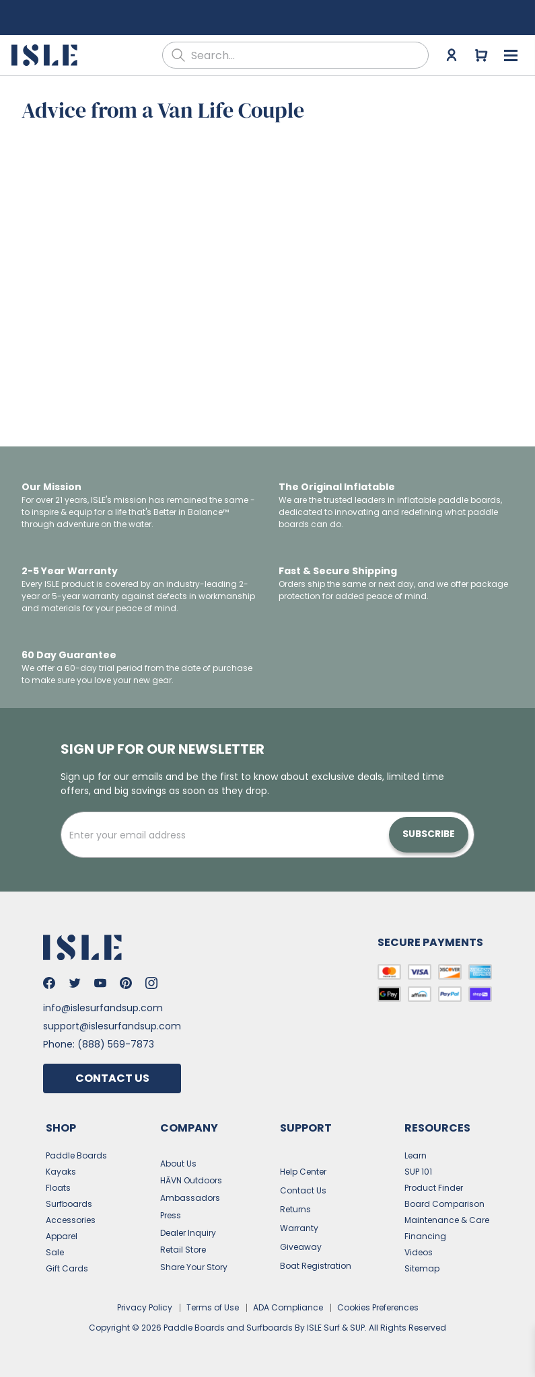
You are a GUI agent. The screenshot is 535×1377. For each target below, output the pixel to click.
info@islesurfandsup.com (103, 1008)
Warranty (299, 1228)
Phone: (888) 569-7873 (98, 1044)
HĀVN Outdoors (191, 1180)
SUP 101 (418, 1171)
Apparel (61, 1236)
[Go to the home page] (46, 55)
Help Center (303, 1171)
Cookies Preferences (378, 1307)
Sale (55, 1252)
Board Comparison (444, 1204)
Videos (418, 1252)
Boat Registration (315, 1265)
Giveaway (301, 1247)
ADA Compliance (288, 1307)
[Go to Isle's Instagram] (151, 983)
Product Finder (433, 1187)
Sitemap (421, 1268)
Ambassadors (190, 1198)
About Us (178, 1163)
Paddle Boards (76, 1155)
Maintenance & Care (446, 1220)
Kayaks (61, 1171)
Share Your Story (193, 1267)
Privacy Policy (144, 1307)
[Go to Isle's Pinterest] (126, 983)
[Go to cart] (481, 55)
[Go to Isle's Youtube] (100, 983)
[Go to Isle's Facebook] (49, 983)
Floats (58, 1187)
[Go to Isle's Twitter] (75, 983)
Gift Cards (67, 1268)
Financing (425, 1236)
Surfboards (69, 1204)
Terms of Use (212, 1307)
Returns (295, 1209)
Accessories (71, 1220)
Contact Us (112, 1078)
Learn (415, 1155)
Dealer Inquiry (188, 1232)
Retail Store (183, 1249)
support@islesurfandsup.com (112, 1026)
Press (170, 1215)
